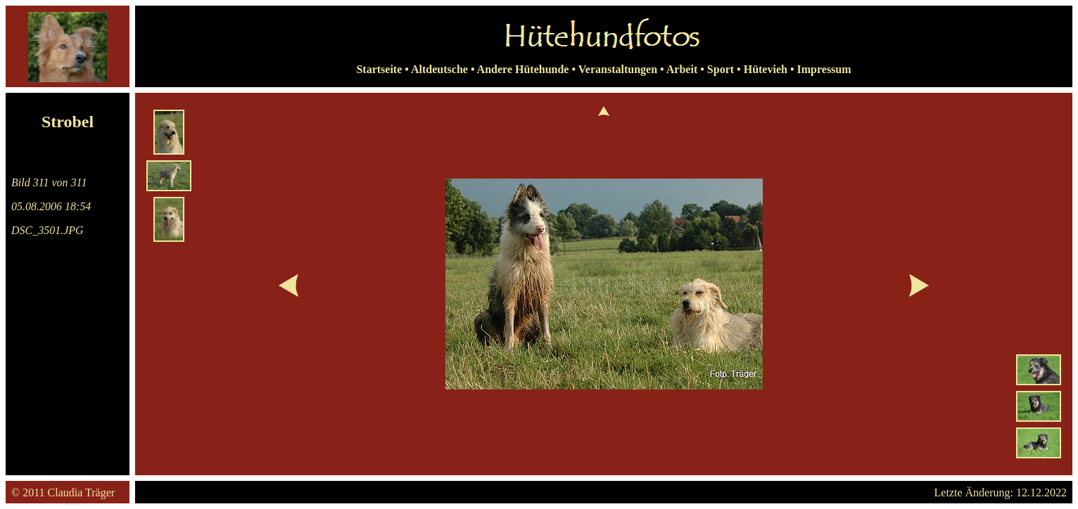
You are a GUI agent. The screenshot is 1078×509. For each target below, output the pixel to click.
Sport (720, 69)
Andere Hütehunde (523, 69)
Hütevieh (765, 69)
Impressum (824, 69)
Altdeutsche (439, 69)
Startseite (379, 69)
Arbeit (681, 69)
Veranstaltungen (617, 69)
